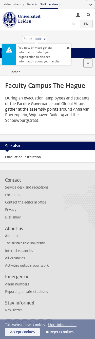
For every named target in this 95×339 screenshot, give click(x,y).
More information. (62, 325)
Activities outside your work (27, 265)
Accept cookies (22, 332)
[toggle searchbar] (88, 14)
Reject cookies (61, 332)
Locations (12, 195)
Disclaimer (13, 217)
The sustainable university (25, 243)
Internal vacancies (19, 250)
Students (32, 4)
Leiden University (13, 4)
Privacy (10, 209)
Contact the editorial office (25, 202)
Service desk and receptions (26, 187)
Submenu (15, 72)
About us (12, 235)
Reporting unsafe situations (26, 291)
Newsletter (13, 310)
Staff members (49, 4)
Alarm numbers (17, 284)
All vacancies (15, 258)
